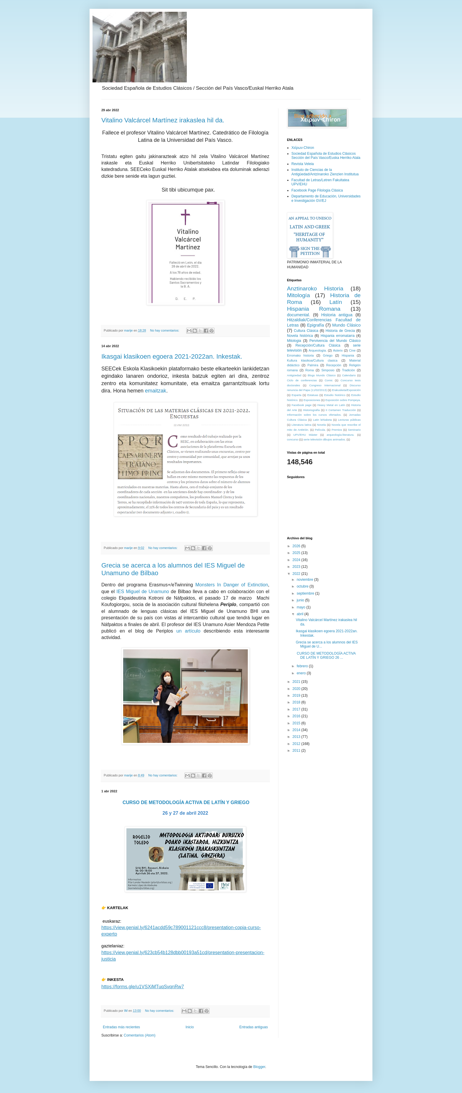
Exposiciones (311, 400)
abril (300, 614)
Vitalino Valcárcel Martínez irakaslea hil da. (162, 120)
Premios (337, 429)
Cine (352, 350)
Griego (327, 355)
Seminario (354, 429)
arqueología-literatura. (340, 434)
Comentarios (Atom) (139, 1035)
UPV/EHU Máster (305, 434)
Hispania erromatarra (337, 336)
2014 (297, 730)
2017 (297, 709)
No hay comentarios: (165, 330)
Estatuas (312, 395)
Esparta (296, 395)
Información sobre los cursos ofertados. (314, 414)
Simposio (327, 370)
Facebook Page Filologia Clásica (317, 190)
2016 (297, 716)
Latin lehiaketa (322, 419)
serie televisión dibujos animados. (324, 439)
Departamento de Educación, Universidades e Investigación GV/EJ (326, 198)
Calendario (349, 375)
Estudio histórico (334, 395)
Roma (309, 370)
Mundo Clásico (346, 325)
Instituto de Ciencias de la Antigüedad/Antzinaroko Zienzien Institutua (325, 172)
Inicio (190, 1027)
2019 (297, 695)
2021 (297, 682)
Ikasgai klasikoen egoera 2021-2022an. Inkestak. (171, 356)
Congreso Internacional (324, 385)
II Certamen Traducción (341, 410)
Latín (335, 302)
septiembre (306, 593)
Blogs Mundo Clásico (322, 375)
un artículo (188, 630)
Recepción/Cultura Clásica (318, 345)
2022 (297, 574)
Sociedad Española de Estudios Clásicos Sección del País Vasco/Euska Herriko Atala (325, 156)
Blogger (259, 1067)
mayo (301, 607)
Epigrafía (315, 325)
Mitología (298, 295)
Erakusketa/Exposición (346, 390)
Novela (321, 424)
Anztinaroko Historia (315, 288)
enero (302, 673)
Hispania (348, 355)
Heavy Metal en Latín (331, 405)
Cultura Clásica (306, 331)
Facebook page (301, 405)
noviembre (305, 580)
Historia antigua (336, 314)
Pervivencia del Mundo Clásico (335, 341)
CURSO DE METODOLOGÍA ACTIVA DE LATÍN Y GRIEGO (186, 802)
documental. (298, 314)
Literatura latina (301, 424)
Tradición (348, 370)
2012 (297, 744)
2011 (297, 750)
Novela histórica (300, 336)
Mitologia (294, 341)
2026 (297, 546)
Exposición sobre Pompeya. (343, 400)
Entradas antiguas (253, 1027)
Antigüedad (294, 375)
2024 (297, 560)
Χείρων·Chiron (302, 148)
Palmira (313, 365)
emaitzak (155, 391)
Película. (320, 429)
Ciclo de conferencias (302, 380)
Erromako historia (300, 355)
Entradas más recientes (121, 1027)
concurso (292, 439)
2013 (297, 737)
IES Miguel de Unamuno (142, 591)
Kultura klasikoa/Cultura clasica (312, 360)
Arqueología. (318, 350)
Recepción (333, 365)
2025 (297, 553)
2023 (297, 567)
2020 (297, 689)
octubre (303, 586)
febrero (303, 666)
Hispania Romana (314, 309)
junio (301, 600)
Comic (329, 380)
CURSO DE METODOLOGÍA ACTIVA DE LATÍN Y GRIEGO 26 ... (326, 655)
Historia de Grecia (340, 331)
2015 (297, 723)
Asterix (338, 350)
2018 (297, 702)
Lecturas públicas (349, 419)
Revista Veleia (302, 164)
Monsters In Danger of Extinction (231, 584)
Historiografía (311, 410)
